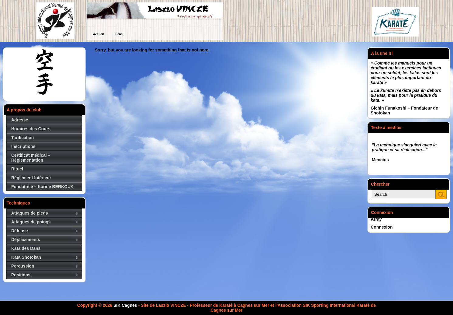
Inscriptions (23, 146)
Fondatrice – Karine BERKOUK (42, 186)
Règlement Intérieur (31, 177)
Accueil (98, 34)
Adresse (19, 119)
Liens (119, 34)
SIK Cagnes (125, 305)
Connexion (382, 227)
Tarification (22, 137)
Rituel (17, 168)
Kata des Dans (25, 248)
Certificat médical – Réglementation (30, 158)
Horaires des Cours (30, 128)
